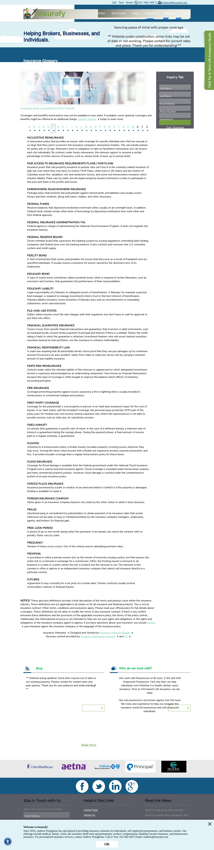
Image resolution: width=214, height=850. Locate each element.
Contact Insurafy (87, 119)
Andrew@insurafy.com (174, 3)
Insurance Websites (54, 633)
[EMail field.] (47, 816)
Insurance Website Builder (115, 633)
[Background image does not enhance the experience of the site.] (107, 14)
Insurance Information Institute (98, 636)
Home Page (91, 810)
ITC (126, 636)
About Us (89, 815)
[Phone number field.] (175, 111)
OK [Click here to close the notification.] (107, 844)
